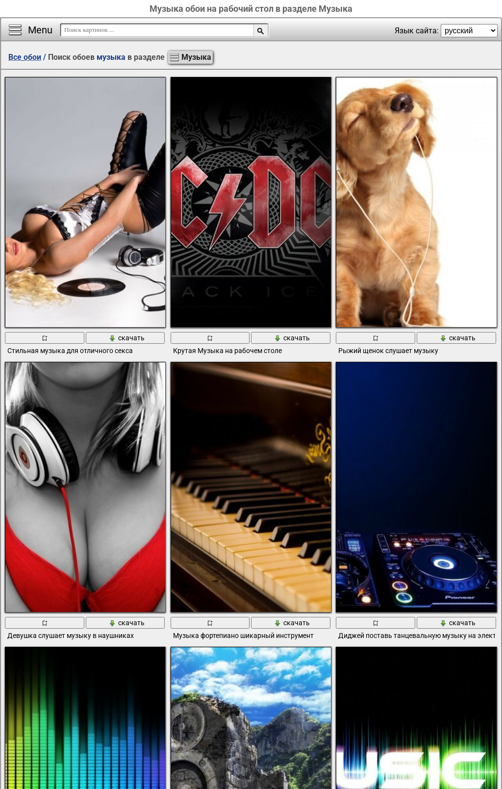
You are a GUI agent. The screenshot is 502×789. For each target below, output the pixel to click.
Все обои (24, 57)
